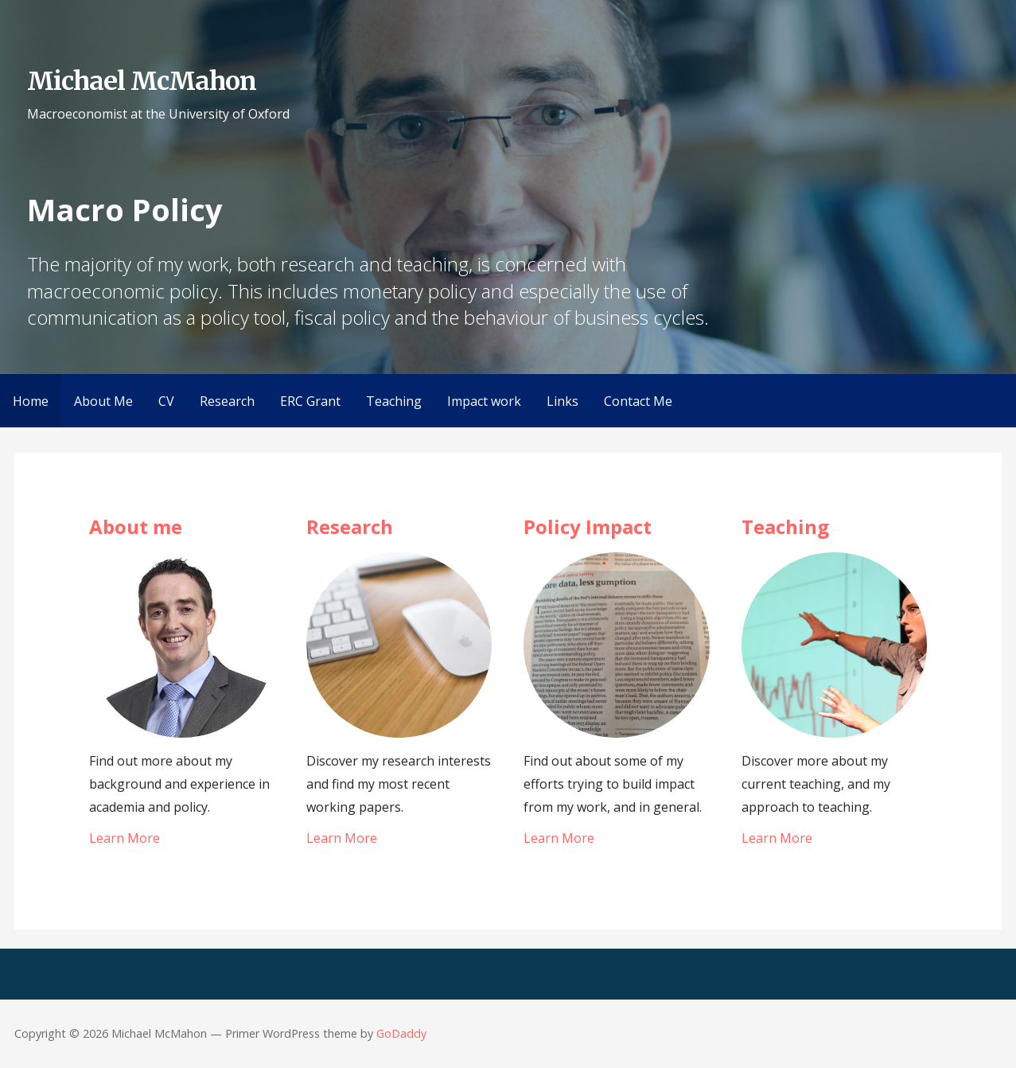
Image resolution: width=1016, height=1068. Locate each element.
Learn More (124, 838)
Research (227, 401)
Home (31, 401)
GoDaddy (401, 1033)
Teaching (394, 401)
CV (166, 401)
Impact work (484, 401)
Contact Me (638, 401)
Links (562, 401)
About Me (103, 401)
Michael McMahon (142, 81)
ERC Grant (310, 401)
